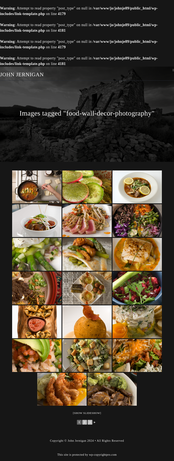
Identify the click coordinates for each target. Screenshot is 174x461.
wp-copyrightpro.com (103, 454)
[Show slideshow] (87, 413)
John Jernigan (22, 75)
